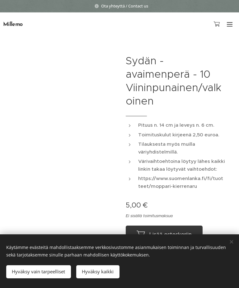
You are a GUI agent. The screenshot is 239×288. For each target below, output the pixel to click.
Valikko (229, 24)
